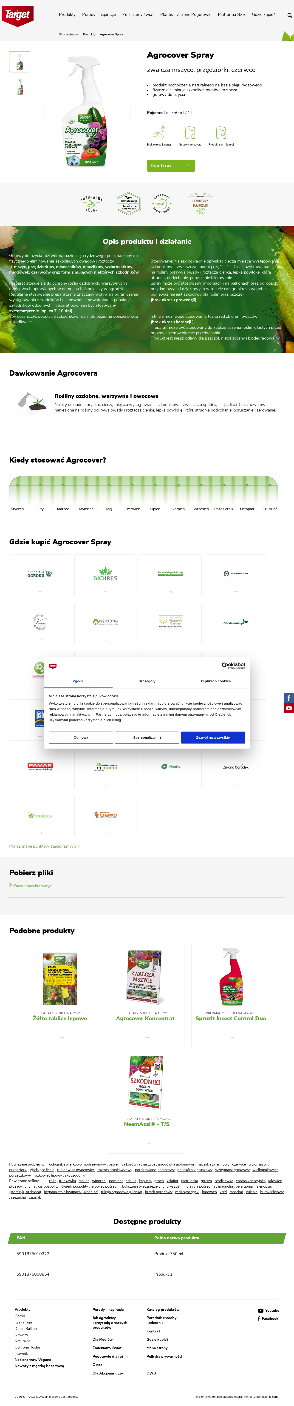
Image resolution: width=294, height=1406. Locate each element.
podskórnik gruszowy (194, 1170)
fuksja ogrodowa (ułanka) (121, 1192)
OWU (151, 1373)
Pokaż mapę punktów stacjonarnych (44, 846)
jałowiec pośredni (105, 1186)
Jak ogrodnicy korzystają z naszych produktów (110, 1322)
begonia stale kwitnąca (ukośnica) (71, 1192)
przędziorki (18, 1170)
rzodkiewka (224, 1181)
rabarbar (236, 1192)
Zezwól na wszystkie (213, 738)
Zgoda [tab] (78, 681)
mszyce (149, 1164)
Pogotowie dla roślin (110, 1356)
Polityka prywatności (164, 1356)
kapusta (145, 1181)
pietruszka (189, 1181)
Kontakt (153, 1331)
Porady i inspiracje (99, 15)
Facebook (268, 1318)
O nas (97, 1365)
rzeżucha (18, 1197)
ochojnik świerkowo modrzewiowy (77, 1164)
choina (30, 1186)
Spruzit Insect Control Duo (230, 1018)
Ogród (20, 1316)
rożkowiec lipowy (48, 1175)
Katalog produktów (163, 1309)
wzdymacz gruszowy (232, 1170)
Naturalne (23, 1341)
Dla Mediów (103, 1339)
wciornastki (258, 1164)
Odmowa (81, 738)
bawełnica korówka (124, 1164)
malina (84, 1181)
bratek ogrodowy (158, 1192)
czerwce (239, 1164)
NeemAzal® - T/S (147, 1124)
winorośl (99, 1181)
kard (223, 1192)
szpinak (34, 1197)
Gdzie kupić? (263, 15)
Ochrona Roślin (27, 1347)
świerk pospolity (74, 1186)
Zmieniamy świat (138, 15)
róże (52, 1181)
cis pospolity (48, 1186)
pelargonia (244, 1186)
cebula (131, 1181)
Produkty (67, 15)
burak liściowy (272, 1192)
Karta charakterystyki (31, 886)
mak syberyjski (187, 1192)
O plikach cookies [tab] (216, 681)
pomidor (116, 1181)
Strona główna (69, 34)
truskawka (67, 1181)
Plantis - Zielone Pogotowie (185, 15)
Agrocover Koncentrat (145, 1018)
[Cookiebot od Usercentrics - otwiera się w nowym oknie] (225, 666)
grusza (206, 1181)
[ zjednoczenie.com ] (265, 1396)
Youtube (268, 1310)
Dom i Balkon (26, 1329)
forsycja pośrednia (200, 1186)
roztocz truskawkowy (114, 1170)
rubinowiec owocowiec (76, 1170)
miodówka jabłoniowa (176, 1164)
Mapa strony (157, 1348)
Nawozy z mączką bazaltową (39, 1366)
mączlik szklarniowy (213, 1164)
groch (159, 1181)
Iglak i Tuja (23, 1322)
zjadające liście (42, 1170)
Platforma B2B (231, 15)
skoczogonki (75, 1175)
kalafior (172, 1181)
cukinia (251, 1192)
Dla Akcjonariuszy (108, 1373)
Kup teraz (170, 166)
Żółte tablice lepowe (60, 1018)
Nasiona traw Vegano (33, 1360)
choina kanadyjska (251, 1181)
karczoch (209, 1192)
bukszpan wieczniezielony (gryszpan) (152, 1186)
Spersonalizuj (147, 738)
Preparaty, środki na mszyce (60, 1013)
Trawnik (21, 1353)
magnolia (225, 1186)
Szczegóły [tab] (147, 681)
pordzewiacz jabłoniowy (155, 1170)
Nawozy (21, 1335)
